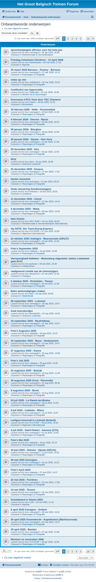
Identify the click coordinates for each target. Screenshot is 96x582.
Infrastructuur (28, 266)
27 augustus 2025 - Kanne (26, 350)
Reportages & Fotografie (33, 74)
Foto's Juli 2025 (20, 360)
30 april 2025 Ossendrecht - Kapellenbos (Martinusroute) (44, 519)
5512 (13, 159)
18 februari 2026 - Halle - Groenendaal (33, 109)
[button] (57, 38)
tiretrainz (33, 191)
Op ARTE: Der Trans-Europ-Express (32, 228)
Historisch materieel (31, 164)
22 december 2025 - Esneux (27, 169)
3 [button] (72, 38)
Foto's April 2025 (20, 469)
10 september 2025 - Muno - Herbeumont (34, 340)
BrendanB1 (34, 313)
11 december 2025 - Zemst (26, 198)
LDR (31, 502)
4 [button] (76, 38)
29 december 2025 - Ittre (25, 149)
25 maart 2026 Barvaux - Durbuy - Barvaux (35, 69)
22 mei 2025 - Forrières (24, 479)
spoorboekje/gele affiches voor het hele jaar (36, 50)
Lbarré (32, 102)
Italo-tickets (17, 218)
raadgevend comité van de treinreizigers (34, 271)
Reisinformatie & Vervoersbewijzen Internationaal (44, 223)
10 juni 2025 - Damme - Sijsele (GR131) (33, 450)
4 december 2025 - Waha (25, 208)
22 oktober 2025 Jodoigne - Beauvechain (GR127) (40, 238)
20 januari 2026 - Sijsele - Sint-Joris (31, 139)
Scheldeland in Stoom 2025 (27, 499)
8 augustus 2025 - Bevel (25, 390)
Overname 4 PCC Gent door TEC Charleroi (35, 99)
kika (31, 293)
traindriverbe (35, 62)
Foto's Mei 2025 (20, 440)
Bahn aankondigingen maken (28, 291)
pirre (31, 162)
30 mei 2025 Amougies (24, 460)
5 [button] (80, 38)
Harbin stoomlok (20, 179)
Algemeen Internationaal (33, 233)
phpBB (38, 572)
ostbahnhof (34, 82)
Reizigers (26, 276)
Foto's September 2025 (24, 248)
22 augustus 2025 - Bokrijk (26, 370)
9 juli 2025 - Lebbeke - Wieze (27, 410)
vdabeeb (33, 251)
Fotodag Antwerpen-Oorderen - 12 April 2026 (37, 59)
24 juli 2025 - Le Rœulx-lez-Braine (30, 400)
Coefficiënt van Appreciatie (27, 89)
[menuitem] (20, 11)
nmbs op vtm (18, 79)
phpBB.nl (59, 575)
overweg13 (34, 52)
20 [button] (88, 38)
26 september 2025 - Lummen (28, 301)
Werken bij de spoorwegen (34, 94)
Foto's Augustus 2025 (23, 330)
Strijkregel (34, 92)
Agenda (25, 65)
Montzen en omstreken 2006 (27, 539)
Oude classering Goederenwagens (31, 189)
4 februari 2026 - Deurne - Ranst (29, 119)
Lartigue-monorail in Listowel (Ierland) (33, 420)
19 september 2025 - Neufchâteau (30, 320)
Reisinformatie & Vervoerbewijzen (37, 55)
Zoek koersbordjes (22, 311)
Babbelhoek (27, 296)
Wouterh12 (34, 274)
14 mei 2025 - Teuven (23, 489)
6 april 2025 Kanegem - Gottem (29, 509)
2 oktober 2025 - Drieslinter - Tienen (32, 281)
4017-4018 (34, 221)
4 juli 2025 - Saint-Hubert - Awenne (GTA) (35, 430)
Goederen (27, 194)
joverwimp (34, 181)
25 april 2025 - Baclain (24, 529)
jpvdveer (33, 264)
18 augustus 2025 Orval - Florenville (32, 380)
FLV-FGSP (34, 231)
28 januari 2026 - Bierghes (26, 129)
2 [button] (68, 38)
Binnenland (27, 104)
